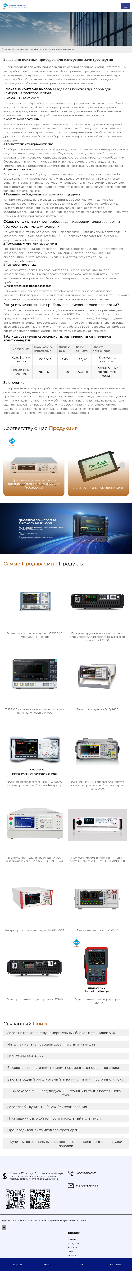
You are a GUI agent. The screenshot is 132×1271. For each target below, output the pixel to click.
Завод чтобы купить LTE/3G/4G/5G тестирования (47, 1107)
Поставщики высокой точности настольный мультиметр (54, 1118)
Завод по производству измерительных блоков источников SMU (61, 1033)
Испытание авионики (25, 1056)
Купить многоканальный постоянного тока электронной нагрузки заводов (66, 1144)
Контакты (115, 1264)
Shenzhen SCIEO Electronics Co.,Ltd (76, 314)
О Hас (82, 1264)
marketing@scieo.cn (87, 1185)
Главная (6, 49)
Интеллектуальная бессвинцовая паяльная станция (51, 1044)
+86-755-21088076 (86, 1173)
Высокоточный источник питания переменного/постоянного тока (63, 1068)
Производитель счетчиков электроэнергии (44, 1130)
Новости (49, 1264)
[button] (122, 465)
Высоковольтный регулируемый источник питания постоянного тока (66, 1093)
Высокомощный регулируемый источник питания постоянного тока (65, 1079)
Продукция (16, 1264)
